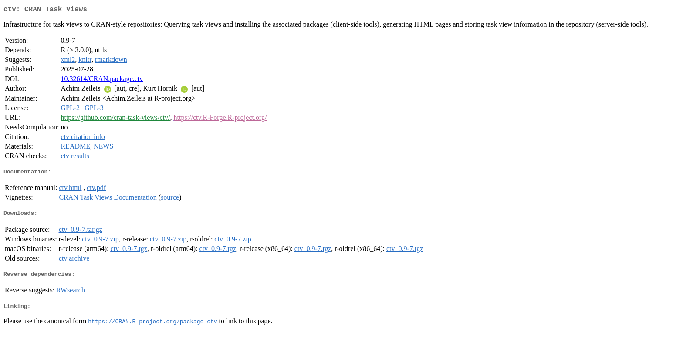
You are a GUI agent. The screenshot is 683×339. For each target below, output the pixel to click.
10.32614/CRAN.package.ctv (102, 80)
